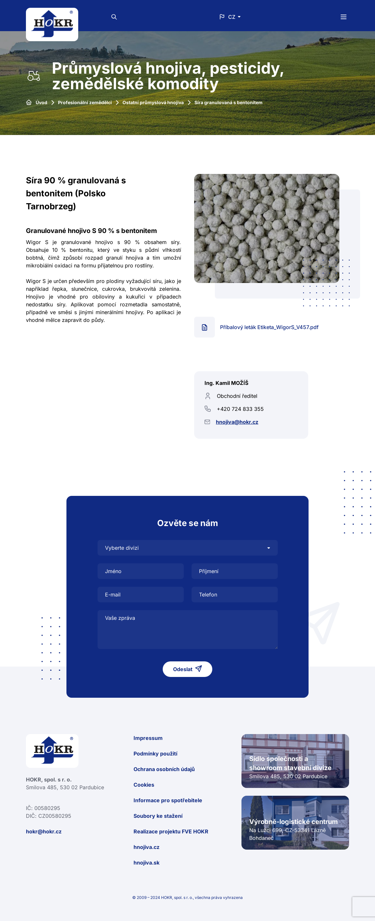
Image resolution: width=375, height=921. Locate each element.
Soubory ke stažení (158, 816)
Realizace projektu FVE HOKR (171, 831)
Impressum (148, 738)
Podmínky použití (155, 753)
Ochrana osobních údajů (164, 769)
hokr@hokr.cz (44, 831)
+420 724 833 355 (240, 409)
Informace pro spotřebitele (168, 800)
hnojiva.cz (146, 847)
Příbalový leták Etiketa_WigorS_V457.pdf (269, 327)
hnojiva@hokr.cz (237, 422)
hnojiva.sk (146, 862)
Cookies (144, 784)
